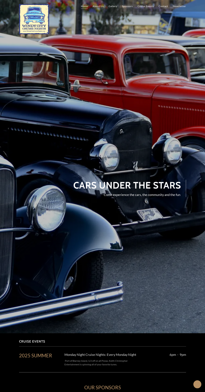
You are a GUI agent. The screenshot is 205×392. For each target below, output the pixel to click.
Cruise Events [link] (146, 6)
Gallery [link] (113, 6)
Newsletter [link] (179, 6)
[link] (34, 5)
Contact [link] (163, 6)
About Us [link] (98, 6)
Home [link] (84, 6)
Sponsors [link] (127, 6)
